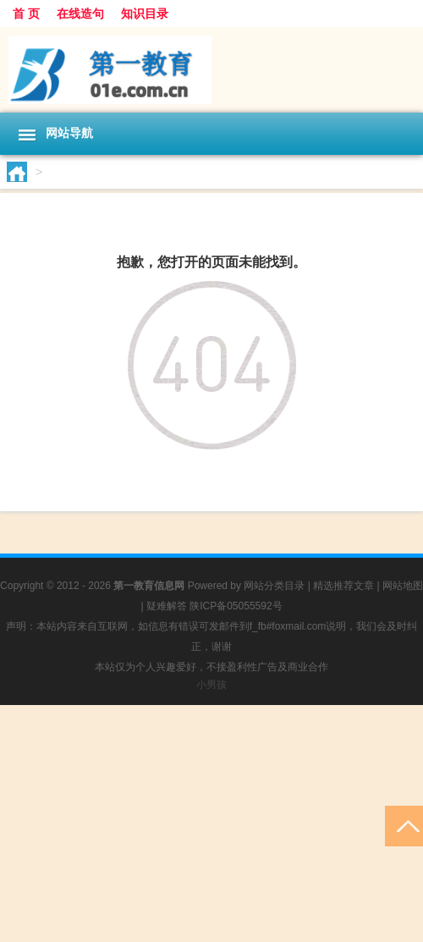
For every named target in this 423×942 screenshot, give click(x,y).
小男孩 (211, 685)
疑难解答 (166, 606)
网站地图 (402, 586)
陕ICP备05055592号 (236, 606)
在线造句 (80, 13)
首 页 (26, 13)
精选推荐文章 (343, 586)
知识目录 (144, 13)
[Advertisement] (211, 823)
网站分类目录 (274, 586)
